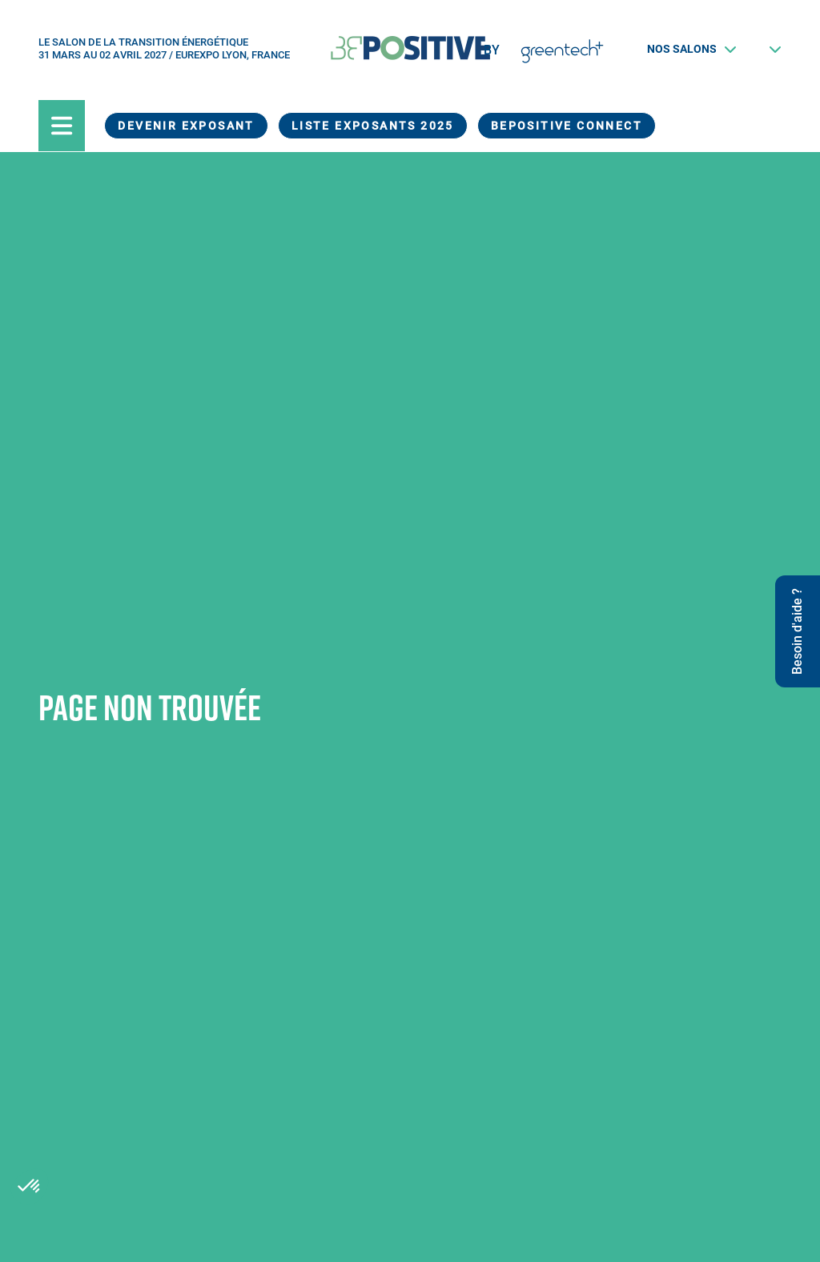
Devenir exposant (186, 125)
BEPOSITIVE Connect (566, 125)
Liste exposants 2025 (372, 125)
